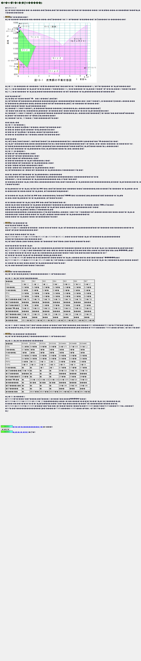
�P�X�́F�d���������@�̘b (22, 427)
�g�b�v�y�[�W (15, 432)
